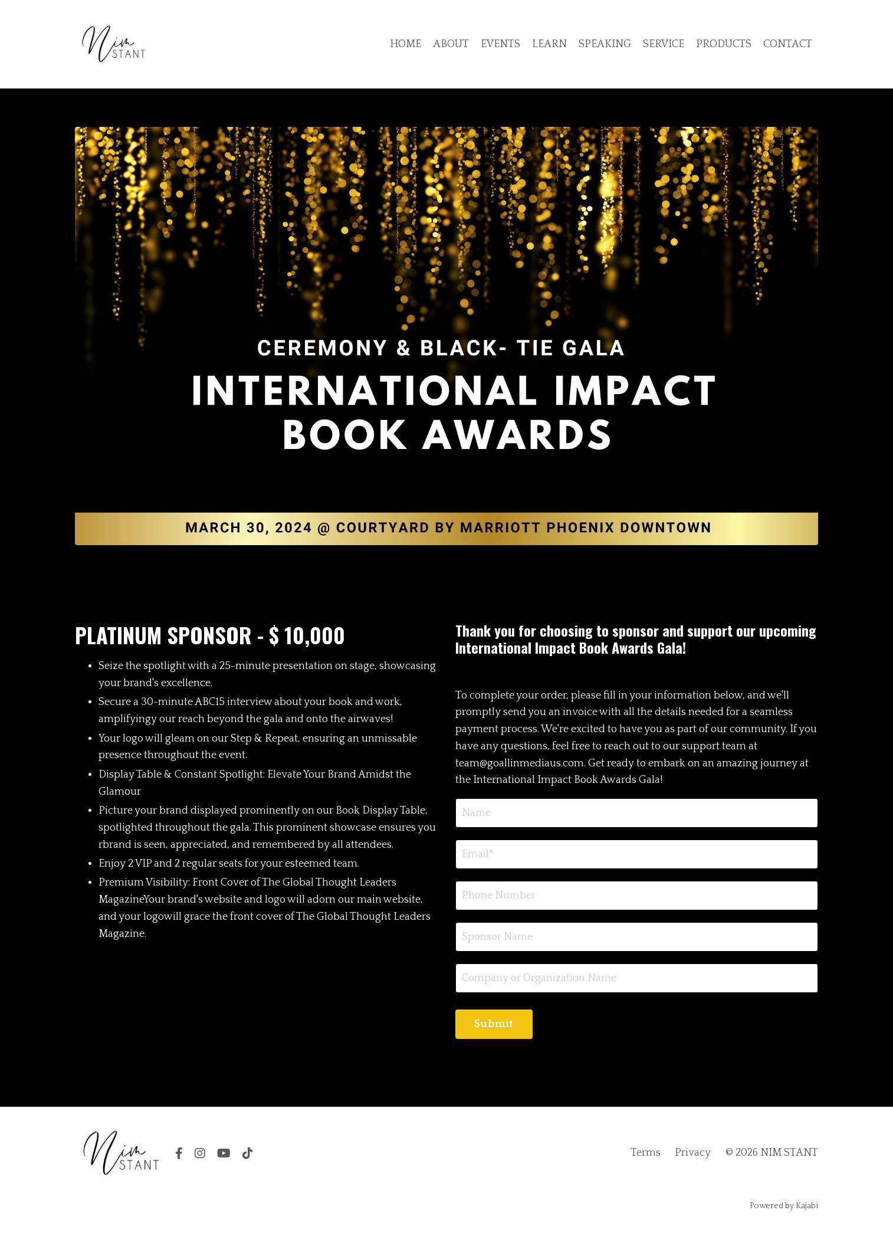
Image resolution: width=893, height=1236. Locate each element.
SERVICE (663, 44)
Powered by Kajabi (784, 1206)
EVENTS (500, 44)
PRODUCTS (723, 44)
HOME (405, 44)
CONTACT (787, 44)
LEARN (549, 44)
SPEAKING (605, 44)
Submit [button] (494, 1024)
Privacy (693, 1153)
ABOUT (451, 44)
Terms (646, 1153)
